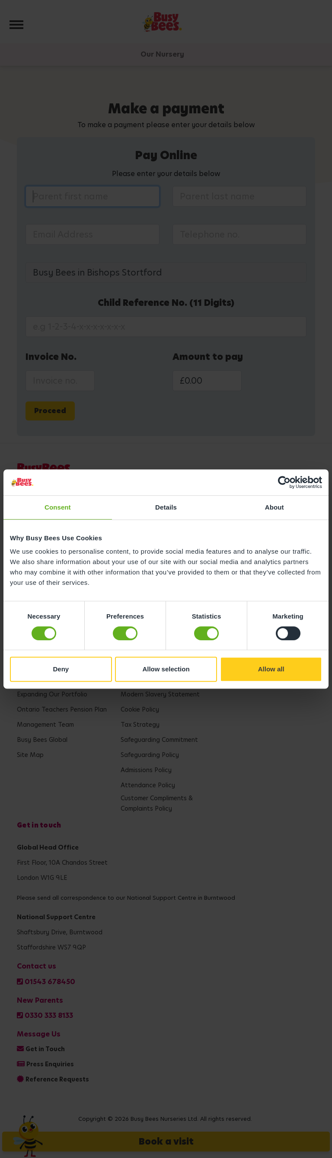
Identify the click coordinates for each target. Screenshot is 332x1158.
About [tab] (274, 507)
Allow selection (165, 669)
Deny (61, 669)
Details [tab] (166, 507)
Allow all (271, 669)
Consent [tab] (58, 507)
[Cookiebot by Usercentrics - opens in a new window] (284, 482)
